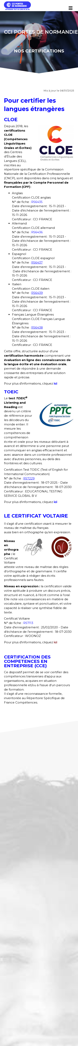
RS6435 (37, 202)
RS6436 (37, 232)
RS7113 (28, 623)
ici (55, 383)
